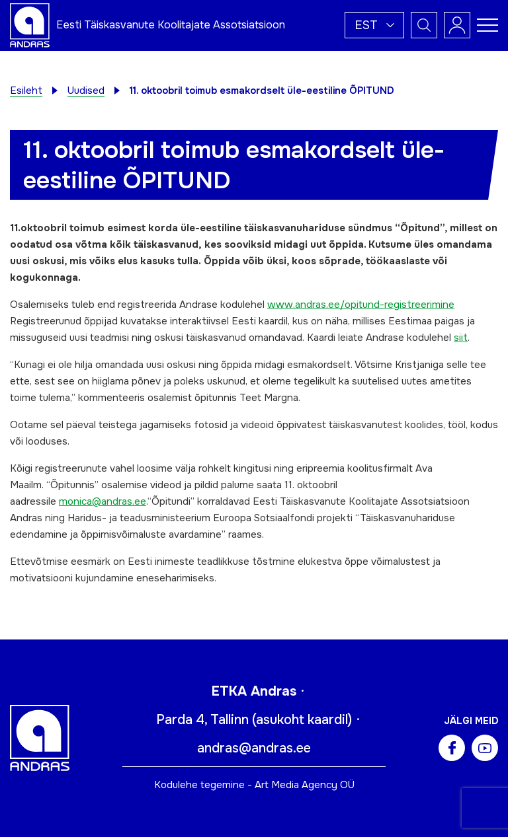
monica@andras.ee (102, 501)
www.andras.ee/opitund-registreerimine (360, 304)
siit (461, 337)
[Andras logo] (30, 24)
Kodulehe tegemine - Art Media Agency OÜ (254, 784)
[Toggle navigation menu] (487, 25)
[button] (374, 25)
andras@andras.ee (254, 748)
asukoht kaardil (302, 719)
